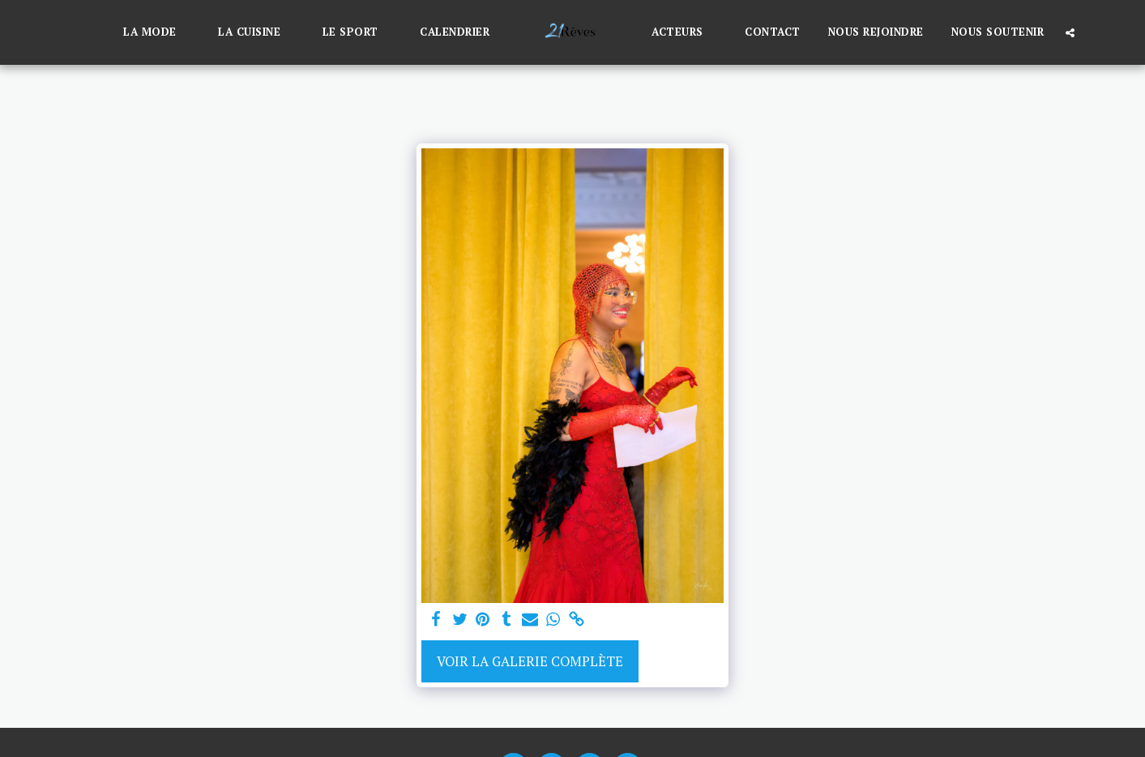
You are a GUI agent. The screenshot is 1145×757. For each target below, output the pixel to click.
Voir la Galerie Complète (530, 661)
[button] (156, 32)
